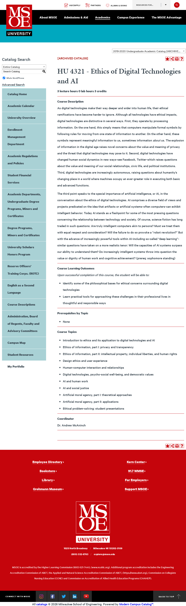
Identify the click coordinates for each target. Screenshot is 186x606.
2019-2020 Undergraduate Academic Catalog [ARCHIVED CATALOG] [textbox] (149, 51)
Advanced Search (13, 84)
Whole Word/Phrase (15, 78)
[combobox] (149, 51)
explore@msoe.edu (104, 554)
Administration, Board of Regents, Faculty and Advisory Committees (23, 323)
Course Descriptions (21, 304)
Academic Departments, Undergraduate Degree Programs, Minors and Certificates (24, 205)
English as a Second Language (21, 289)
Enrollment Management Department (16, 137)
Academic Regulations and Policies (23, 159)
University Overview (22, 118)
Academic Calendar (21, 106)
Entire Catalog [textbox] (11, 67)
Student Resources (20, 355)
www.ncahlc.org (100, 567)
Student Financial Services (19, 178)
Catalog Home (17, 94)
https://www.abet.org (135, 572)
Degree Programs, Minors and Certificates (24, 231)
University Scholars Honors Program (21, 250)
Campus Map (17, 343)
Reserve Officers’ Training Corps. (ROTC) (23, 269)
